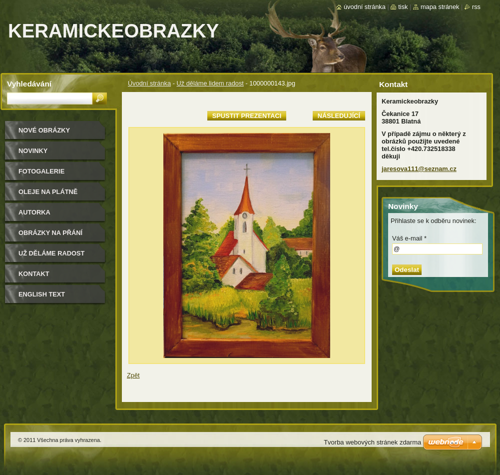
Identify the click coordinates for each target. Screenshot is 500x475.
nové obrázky (44, 130)
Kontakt (33, 274)
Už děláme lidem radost (209, 83)
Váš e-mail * (409, 238)
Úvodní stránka (149, 83)
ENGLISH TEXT (41, 294)
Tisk (403, 6)
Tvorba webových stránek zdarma (372, 442)
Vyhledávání (29, 84)
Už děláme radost (51, 253)
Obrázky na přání (50, 232)
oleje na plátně (47, 192)
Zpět (133, 375)
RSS (476, 6)
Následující (339, 116)
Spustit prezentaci (246, 116)
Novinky (32, 150)
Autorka (34, 212)
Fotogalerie (41, 171)
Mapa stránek (440, 6)
